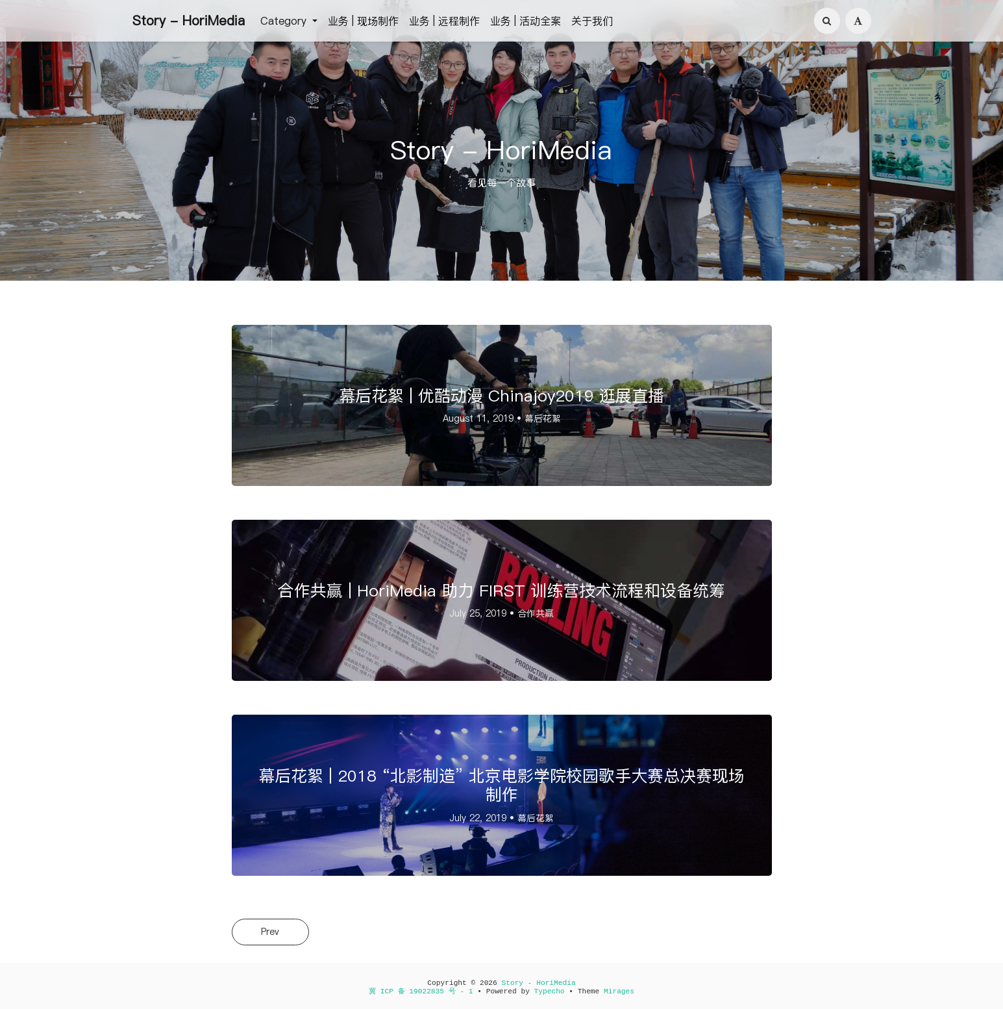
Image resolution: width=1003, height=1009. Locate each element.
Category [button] (285, 21)
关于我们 (592, 21)
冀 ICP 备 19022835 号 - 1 (421, 991)
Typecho (549, 991)
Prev (271, 931)
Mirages (619, 991)
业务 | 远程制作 (444, 21)
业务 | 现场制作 (363, 21)
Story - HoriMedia (188, 21)
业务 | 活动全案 (525, 21)
